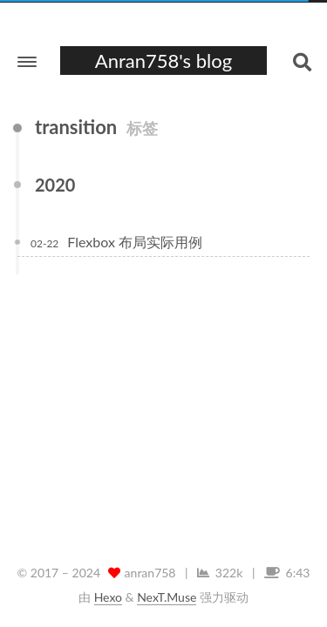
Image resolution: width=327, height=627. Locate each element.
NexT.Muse (166, 597)
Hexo (108, 597)
